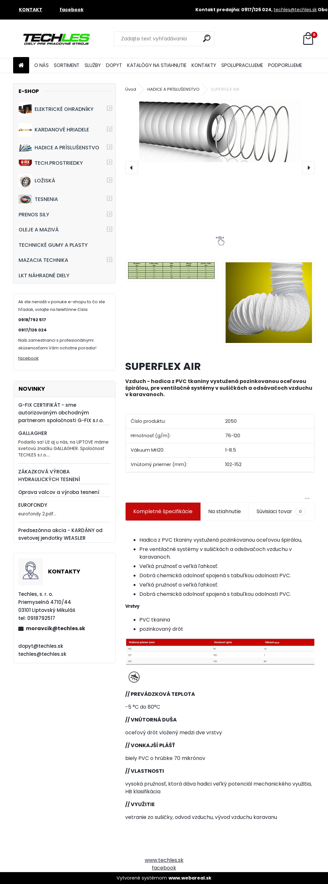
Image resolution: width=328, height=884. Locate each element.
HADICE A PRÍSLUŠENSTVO (59, 148)
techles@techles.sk (295, 9)
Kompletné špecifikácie (163, 511)
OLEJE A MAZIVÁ (39, 229)
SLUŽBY (93, 65)
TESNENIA (38, 199)
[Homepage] (21, 65)
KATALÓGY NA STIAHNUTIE (156, 65)
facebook (28, 358)
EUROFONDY (32, 505)
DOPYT (114, 65)
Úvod (130, 89)
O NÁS (41, 65)
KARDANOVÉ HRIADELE (54, 130)
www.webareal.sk (189, 878)
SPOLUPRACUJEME (242, 65)
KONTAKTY (204, 65)
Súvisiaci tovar (281, 511)
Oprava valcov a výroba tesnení (58, 492)
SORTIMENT (66, 65)
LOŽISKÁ (37, 181)
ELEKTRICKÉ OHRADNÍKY (56, 109)
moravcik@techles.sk (55, 628)
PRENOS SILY (34, 214)
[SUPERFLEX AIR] (220, 130)
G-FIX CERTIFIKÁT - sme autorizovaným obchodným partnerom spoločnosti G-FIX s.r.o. (60, 413)
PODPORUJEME (285, 65)
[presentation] (131, 167)
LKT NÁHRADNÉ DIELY (44, 275)
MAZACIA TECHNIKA (43, 260)
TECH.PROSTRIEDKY (51, 163)
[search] (206, 38)
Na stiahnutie (224, 511)
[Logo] (57, 39)
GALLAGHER (32, 433)
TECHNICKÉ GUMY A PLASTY (53, 245)
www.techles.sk (164, 860)
